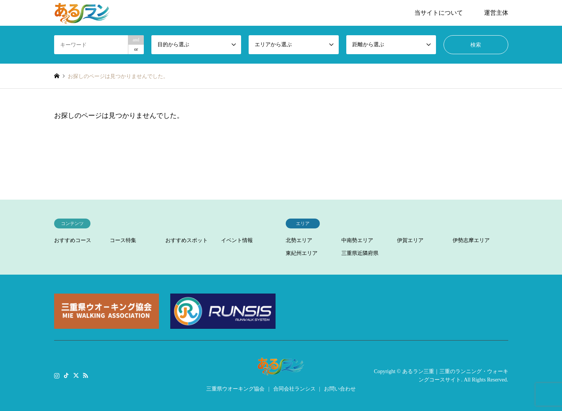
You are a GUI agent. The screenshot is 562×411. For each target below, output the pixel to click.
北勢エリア (299, 240)
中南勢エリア (357, 240)
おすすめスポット (186, 240)
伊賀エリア (410, 240)
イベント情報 (237, 240)
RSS (85, 375)
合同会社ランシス (294, 389)
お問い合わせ (340, 389)
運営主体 (496, 12)
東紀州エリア (302, 253)
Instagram (56, 375)
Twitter (76, 375)
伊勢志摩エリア (471, 240)
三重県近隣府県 (359, 253)
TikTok (66, 375)
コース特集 (123, 240)
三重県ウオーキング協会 (235, 389)
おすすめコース (72, 240)
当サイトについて (438, 12)
